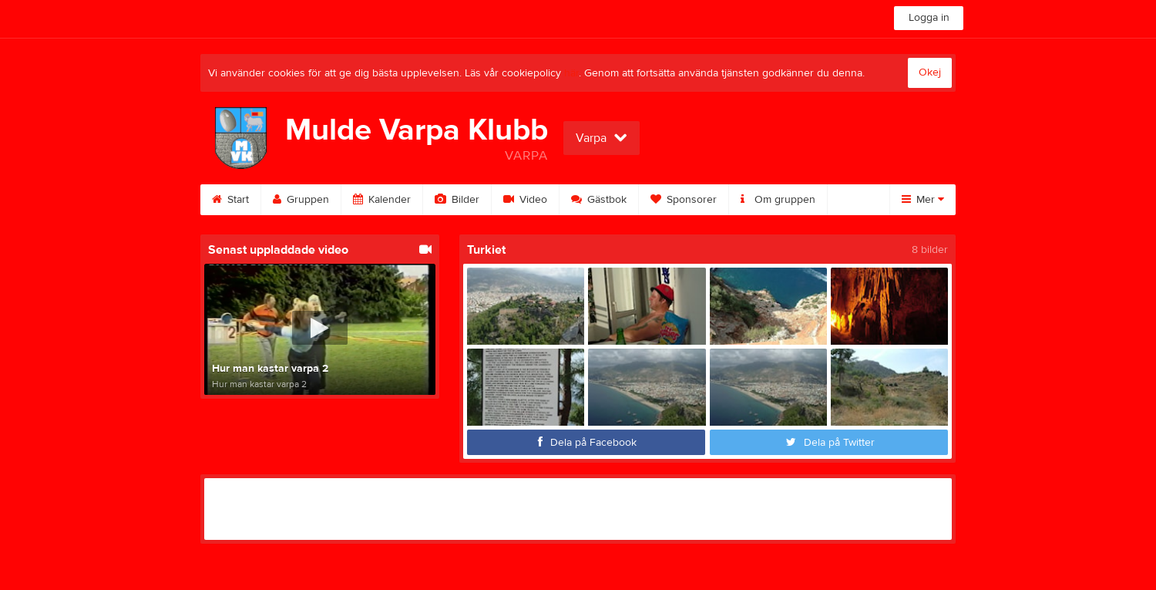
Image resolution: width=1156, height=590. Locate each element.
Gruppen (301, 200)
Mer (923, 200)
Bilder (457, 200)
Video (525, 200)
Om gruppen (778, 200)
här (571, 73)
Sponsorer (683, 200)
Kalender (382, 200)
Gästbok (599, 200)
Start (230, 200)
